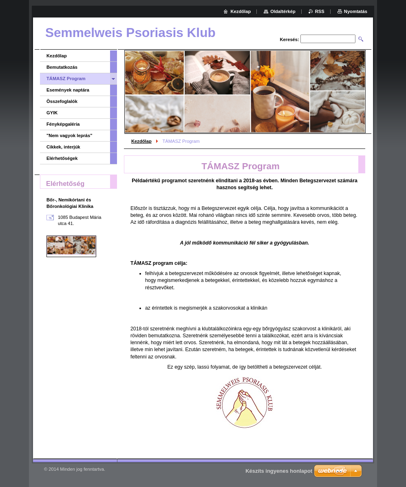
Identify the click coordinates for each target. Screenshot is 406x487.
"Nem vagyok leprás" (69, 135)
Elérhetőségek (61, 158)
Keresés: (289, 39)
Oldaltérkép (283, 11)
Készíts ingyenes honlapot (278, 471)
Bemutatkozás (61, 67)
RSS (319, 11)
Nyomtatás (355, 11)
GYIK (51, 112)
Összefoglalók (61, 101)
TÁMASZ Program (66, 78)
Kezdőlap (141, 141)
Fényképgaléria (62, 124)
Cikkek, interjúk (63, 146)
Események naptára (67, 89)
